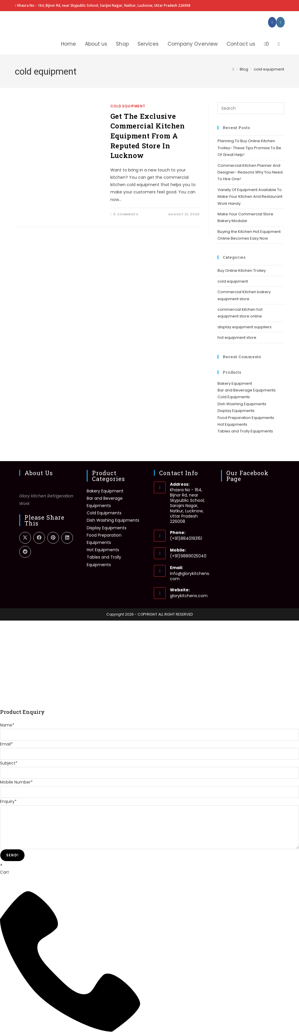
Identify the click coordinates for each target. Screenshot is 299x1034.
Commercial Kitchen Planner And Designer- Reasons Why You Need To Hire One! (250, 172)
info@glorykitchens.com (190, 576)
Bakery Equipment (235, 383)
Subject (9, 763)
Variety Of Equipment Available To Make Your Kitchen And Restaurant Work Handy (250, 196)
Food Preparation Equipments (246, 417)
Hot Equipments (232, 424)
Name (7, 725)
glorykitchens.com (189, 596)
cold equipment (269, 69)
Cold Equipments (234, 397)
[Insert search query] (251, 108)
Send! (12, 855)
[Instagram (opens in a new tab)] (280, 22)
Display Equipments (236, 410)
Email (6, 744)
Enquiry (8, 801)
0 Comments (125, 214)
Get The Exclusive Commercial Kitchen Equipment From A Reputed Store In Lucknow (147, 135)
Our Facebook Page (247, 475)
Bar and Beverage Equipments (247, 390)
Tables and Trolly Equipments (245, 431)
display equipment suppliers (245, 327)
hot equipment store (237, 337)
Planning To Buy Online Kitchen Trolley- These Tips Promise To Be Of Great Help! (249, 147)
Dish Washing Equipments (242, 404)
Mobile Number (16, 782)
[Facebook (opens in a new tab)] (272, 22)
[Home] (233, 69)
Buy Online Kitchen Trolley (242, 270)
